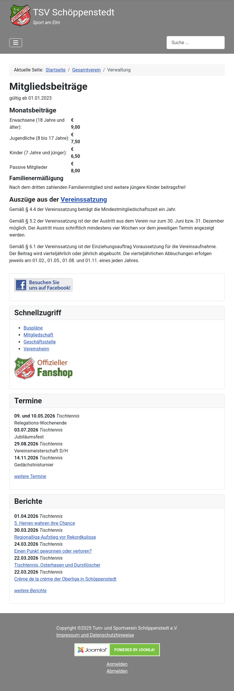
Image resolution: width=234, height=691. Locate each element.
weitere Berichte (30, 590)
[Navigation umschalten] (15, 42)
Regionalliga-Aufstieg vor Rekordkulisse (55, 537)
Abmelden (116, 671)
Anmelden (117, 664)
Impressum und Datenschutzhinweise (95, 635)
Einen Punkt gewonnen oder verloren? (53, 551)
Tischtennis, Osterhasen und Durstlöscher (57, 565)
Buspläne (33, 328)
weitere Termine (30, 476)
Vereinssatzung (84, 199)
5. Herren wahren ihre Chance (44, 523)
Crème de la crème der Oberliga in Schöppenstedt (65, 579)
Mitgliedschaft (38, 335)
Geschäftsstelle (40, 342)
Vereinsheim (36, 349)
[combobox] (196, 42)
